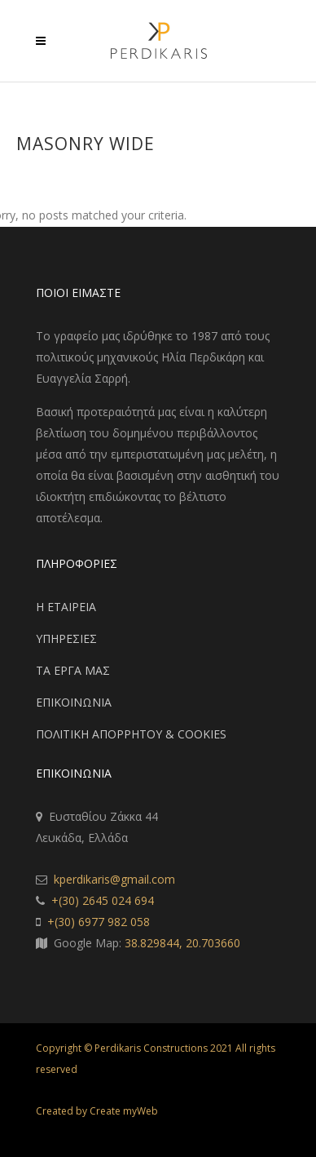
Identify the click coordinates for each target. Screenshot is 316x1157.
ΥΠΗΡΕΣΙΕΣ (66, 638)
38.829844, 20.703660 (182, 943)
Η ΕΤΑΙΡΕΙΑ (66, 606)
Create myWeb (124, 1111)
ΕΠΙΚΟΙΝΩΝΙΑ (74, 702)
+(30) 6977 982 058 (98, 921)
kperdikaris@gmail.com (114, 879)
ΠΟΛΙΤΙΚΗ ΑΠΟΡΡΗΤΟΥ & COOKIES (131, 734)
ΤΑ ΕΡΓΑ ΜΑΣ (73, 670)
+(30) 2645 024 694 (102, 900)
